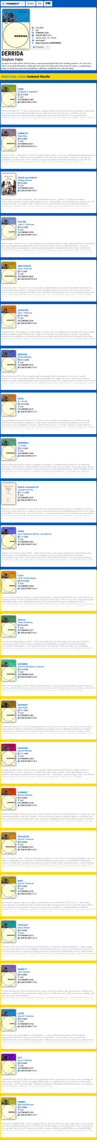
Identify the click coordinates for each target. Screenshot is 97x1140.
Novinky (31, 3)
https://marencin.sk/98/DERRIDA (48, 43)
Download (40, 47)
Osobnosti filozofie (38, 76)
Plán (39, 3)
